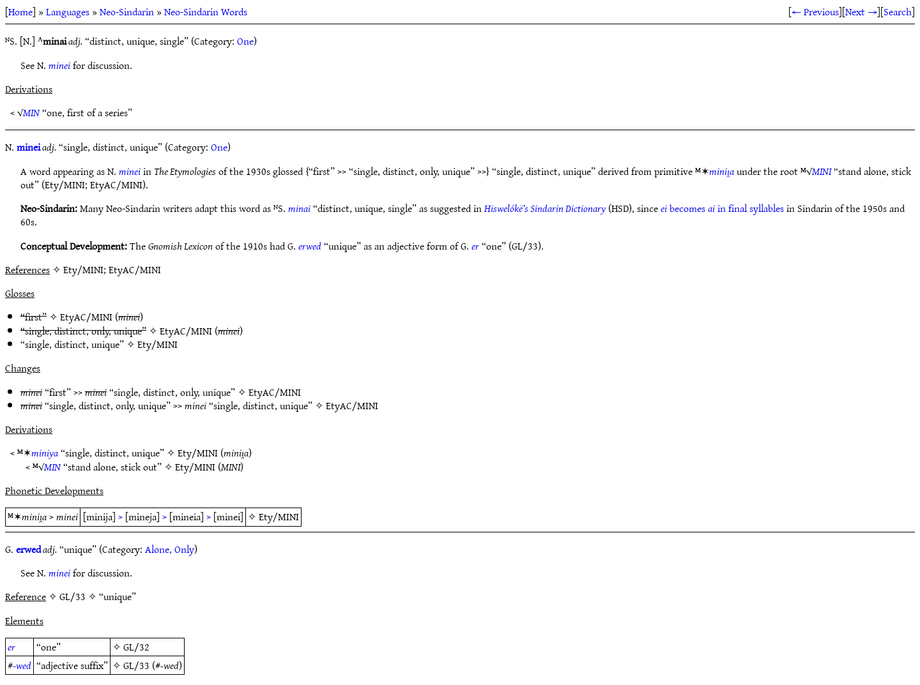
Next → (861, 11)
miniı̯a (721, 171)
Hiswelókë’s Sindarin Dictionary (545, 208)
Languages (67, 11)
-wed (22, 665)
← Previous (815, 11)
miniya (44, 453)
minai (299, 208)
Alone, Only (169, 549)
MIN (31, 112)
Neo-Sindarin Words (205, 11)
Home (20, 11)
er (475, 246)
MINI (821, 171)
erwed (309, 246)
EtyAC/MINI (86, 317)
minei (59, 65)
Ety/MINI (157, 344)
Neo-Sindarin (127, 11)
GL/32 (136, 647)
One (245, 41)
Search (898, 11)
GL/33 (136, 665)
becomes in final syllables (722, 208)
